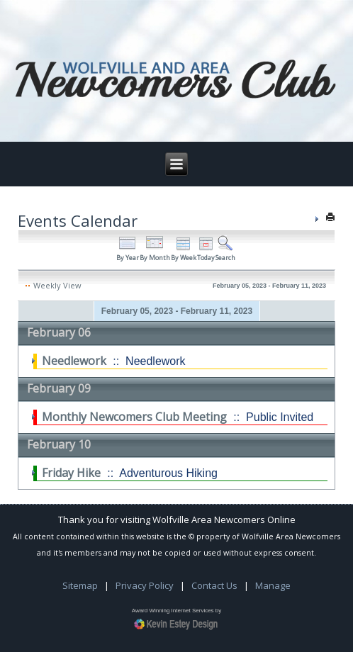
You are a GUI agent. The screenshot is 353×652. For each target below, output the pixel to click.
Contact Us (214, 585)
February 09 (59, 388)
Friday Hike (71, 472)
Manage (273, 585)
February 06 (59, 332)
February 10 (59, 444)
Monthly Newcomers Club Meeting (134, 417)
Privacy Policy (145, 585)
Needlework (74, 361)
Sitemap (80, 585)
